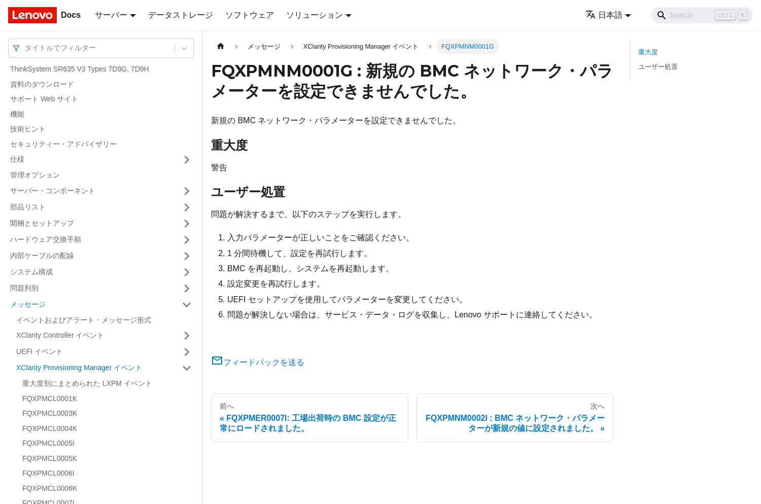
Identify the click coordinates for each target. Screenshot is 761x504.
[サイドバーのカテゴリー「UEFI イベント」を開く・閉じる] (187, 352)
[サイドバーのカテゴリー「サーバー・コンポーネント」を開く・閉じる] (187, 191)
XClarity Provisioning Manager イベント (79, 368)
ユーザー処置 (658, 66)
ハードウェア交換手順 (45, 239)
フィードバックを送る (257, 362)
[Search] (702, 15)
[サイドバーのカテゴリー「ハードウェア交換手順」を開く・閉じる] (187, 240)
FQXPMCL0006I (48, 473)
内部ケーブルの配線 (42, 255)
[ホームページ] (220, 46)
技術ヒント (28, 129)
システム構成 (31, 272)
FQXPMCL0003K (49, 413)
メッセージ (28, 304)
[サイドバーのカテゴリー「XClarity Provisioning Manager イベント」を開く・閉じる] (187, 368)
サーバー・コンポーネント (52, 191)
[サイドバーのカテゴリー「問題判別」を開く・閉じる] (187, 288)
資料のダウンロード (42, 84)
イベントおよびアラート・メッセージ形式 (83, 320)
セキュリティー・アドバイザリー (63, 144)
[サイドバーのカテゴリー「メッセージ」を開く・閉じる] (187, 305)
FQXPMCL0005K (49, 458)
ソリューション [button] (314, 15)
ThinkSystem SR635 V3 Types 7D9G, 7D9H (79, 69)
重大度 (648, 52)
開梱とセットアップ (42, 223)
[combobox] (26, 48)
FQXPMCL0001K (49, 398)
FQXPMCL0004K (49, 428)
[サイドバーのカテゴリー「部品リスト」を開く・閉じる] (187, 207)
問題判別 (24, 288)
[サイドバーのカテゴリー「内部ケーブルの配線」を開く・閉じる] (187, 256)
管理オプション (35, 175)
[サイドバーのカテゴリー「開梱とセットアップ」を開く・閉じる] (187, 223)
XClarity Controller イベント (60, 335)
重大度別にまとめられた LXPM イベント (87, 383)
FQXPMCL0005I (48, 443)
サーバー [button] (111, 15)
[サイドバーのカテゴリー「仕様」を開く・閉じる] (187, 160)
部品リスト (28, 207)
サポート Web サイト (44, 99)
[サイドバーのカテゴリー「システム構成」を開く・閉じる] (187, 272)
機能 (17, 114)
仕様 (17, 159)
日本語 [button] (603, 15)
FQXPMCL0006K (49, 488)
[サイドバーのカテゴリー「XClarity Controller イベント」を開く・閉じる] (187, 336)
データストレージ (180, 15)
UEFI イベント (39, 351)
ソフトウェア (249, 15)
